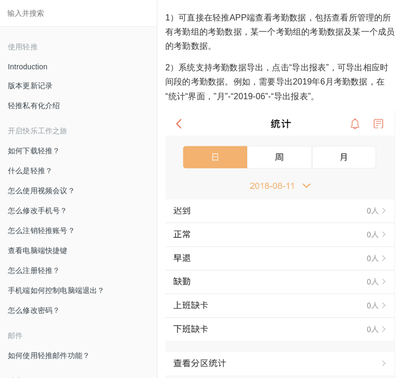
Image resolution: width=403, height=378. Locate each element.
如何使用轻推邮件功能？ (49, 355)
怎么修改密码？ (34, 310)
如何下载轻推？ (34, 150)
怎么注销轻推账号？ (41, 230)
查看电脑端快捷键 (38, 250)
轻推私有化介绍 (34, 105)
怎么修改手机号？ (38, 210)
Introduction (28, 66)
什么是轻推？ (30, 170)
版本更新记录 (30, 85)
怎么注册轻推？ (34, 270)
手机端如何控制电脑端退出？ (56, 290)
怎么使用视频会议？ (41, 190)
